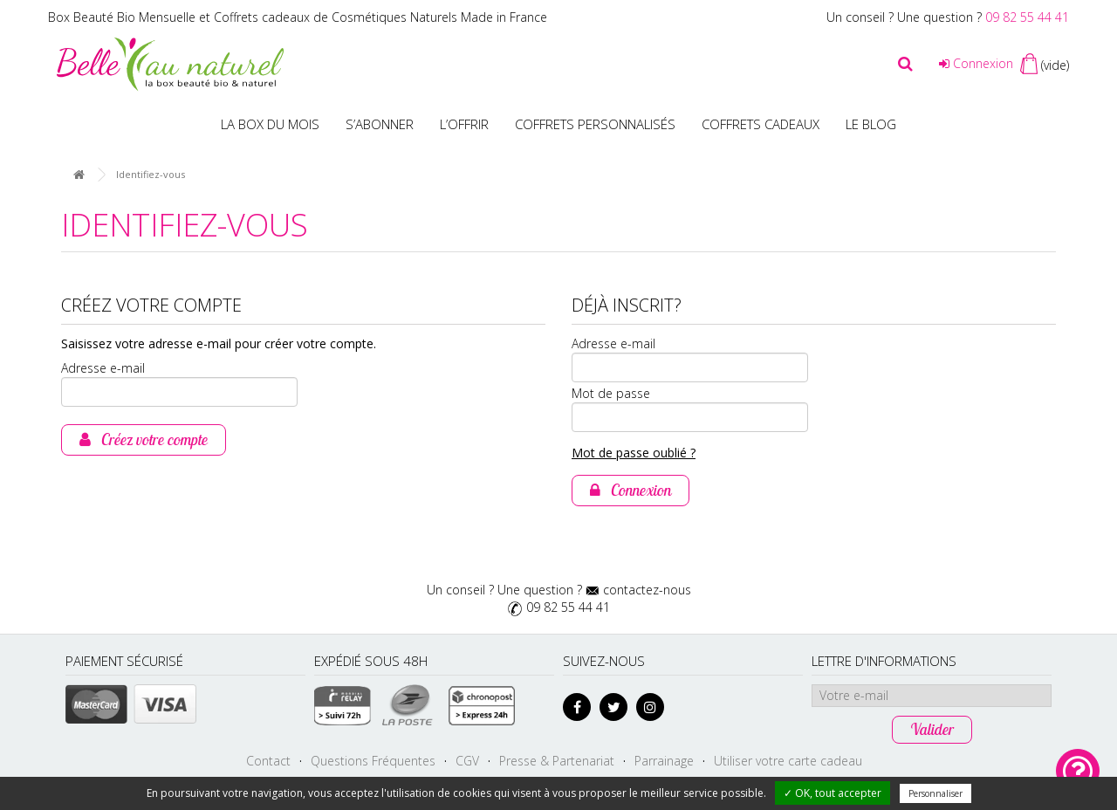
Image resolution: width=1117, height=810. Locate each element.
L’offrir (464, 124)
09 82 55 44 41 (1027, 17)
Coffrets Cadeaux (760, 124)
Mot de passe (611, 393)
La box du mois (270, 124)
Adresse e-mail (103, 368)
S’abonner (380, 124)
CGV (467, 760)
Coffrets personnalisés (595, 124)
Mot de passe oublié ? (634, 452)
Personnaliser (935, 793)
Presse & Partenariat (556, 760)
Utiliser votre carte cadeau (788, 760)
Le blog (871, 124)
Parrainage (664, 760)
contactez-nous (647, 589)
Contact (268, 760)
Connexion (976, 63)
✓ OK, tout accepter (832, 793)
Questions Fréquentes (373, 760)
